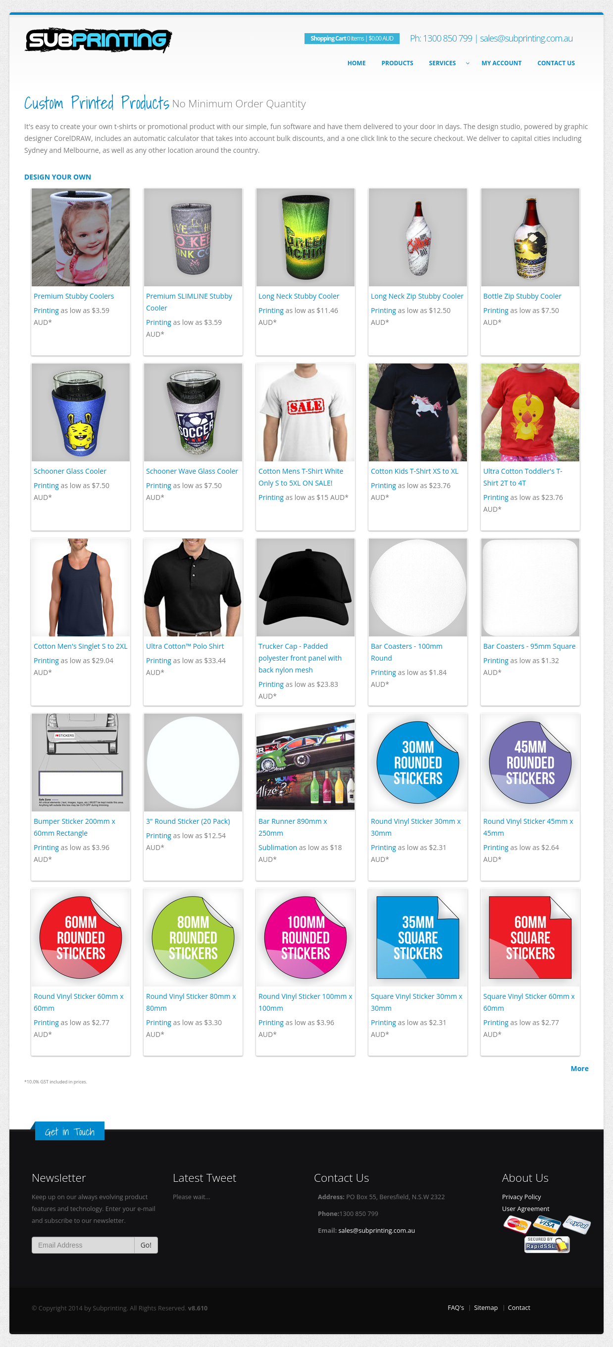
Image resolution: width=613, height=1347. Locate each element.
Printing (46, 310)
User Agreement (526, 1209)
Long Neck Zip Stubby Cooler (417, 296)
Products (397, 63)
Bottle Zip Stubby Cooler (522, 296)
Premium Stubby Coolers (74, 296)
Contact (519, 1307)
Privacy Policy (521, 1197)
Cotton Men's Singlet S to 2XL (80, 646)
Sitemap (486, 1307)
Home (357, 63)
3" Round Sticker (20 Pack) (188, 821)
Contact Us (556, 63)
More (580, 1068)
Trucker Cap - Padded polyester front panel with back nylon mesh (300, 657)
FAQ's (456, 1307)
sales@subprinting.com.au (526, 38)
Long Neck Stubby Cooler (298, 296)
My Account (502, 63)
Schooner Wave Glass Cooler (192, 471)
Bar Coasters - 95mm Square (529, 646)
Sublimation (277, 847)
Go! (146, 1245)
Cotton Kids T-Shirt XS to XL (415, 471)
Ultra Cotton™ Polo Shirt (185, 646)
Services (447, 63)
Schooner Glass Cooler (70, 471)
